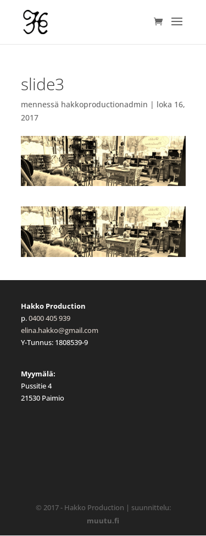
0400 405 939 (49, 318)
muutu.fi (103, 521)
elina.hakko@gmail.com (59, 330)
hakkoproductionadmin (104, 104)
